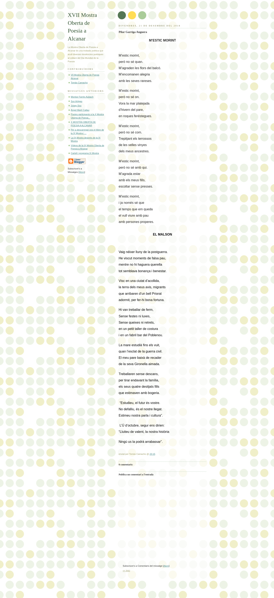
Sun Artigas (77, 101)
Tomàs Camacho (79, 82)
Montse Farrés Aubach (82, 97)
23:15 (152, 454)
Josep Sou (76, 105)
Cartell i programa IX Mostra (85, 153)
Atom (166, 566)
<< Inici (126, 570)
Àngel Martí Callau (80, 110)
